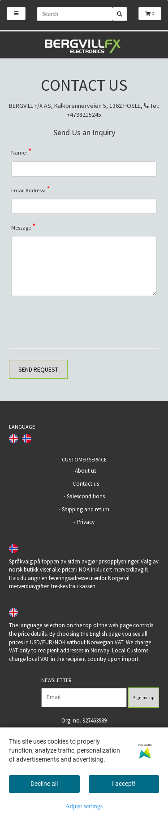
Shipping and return (85, 509)
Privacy (86, 522)
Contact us (86, 484)
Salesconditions (86, 496)
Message (23, 226)
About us (85, 470)
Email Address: (30, 188)
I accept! (124, 783)
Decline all (44, 783)
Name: (21, 151)
